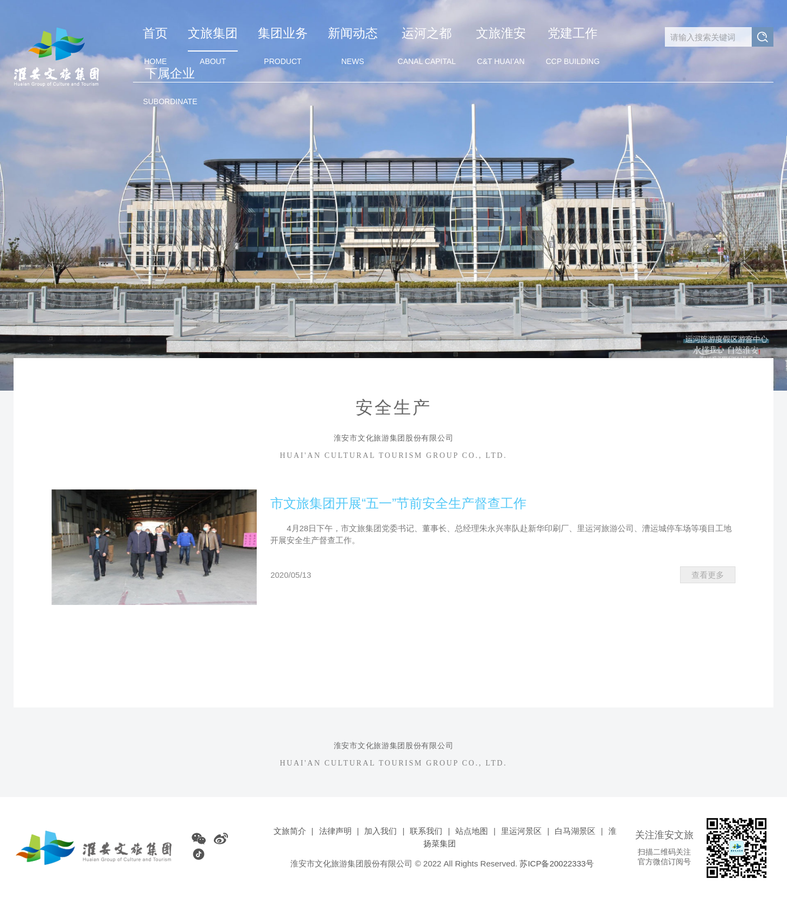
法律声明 (335, 831)
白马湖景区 (575, 831)
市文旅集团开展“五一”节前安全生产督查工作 (398, 503)
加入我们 (380, 831)
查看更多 (707, 574)
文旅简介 (290, 831)
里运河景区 (521, 831)
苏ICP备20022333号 (556, 863)
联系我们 (426, 831)
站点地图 (471, 831)
